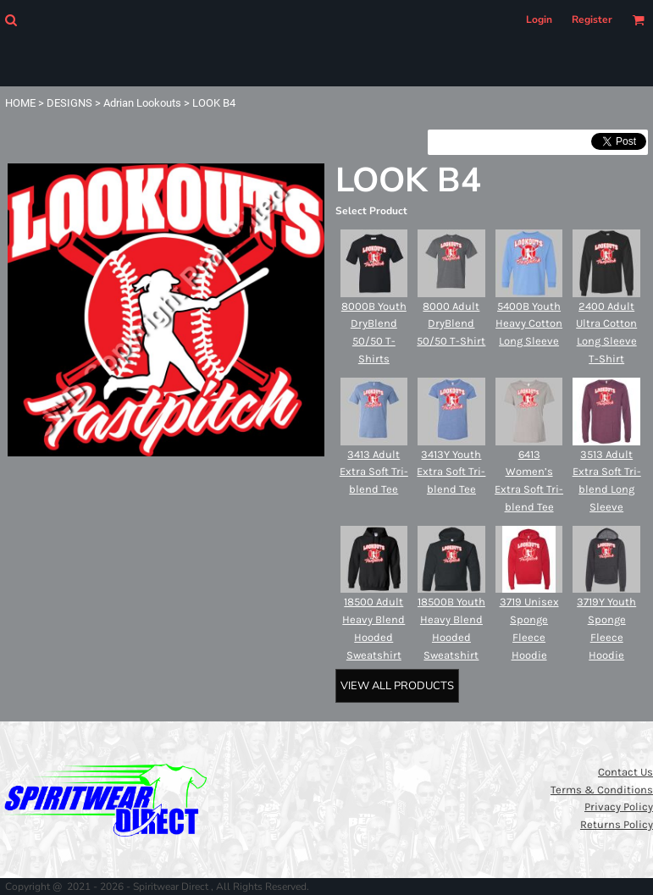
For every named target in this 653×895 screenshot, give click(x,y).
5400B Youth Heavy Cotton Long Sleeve (528, 324)
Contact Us (625, 771)
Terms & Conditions (602, 789)
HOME (20, 103)
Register (592, 19)
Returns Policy (616, 824)
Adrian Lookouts (142, 103)
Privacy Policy (618, 806)
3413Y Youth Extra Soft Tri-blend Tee (451, 472)
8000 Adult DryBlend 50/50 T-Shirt (451, 324)
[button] (10, 20)
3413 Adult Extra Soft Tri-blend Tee (374, 472)
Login (539, 19)
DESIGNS (69, 103)
